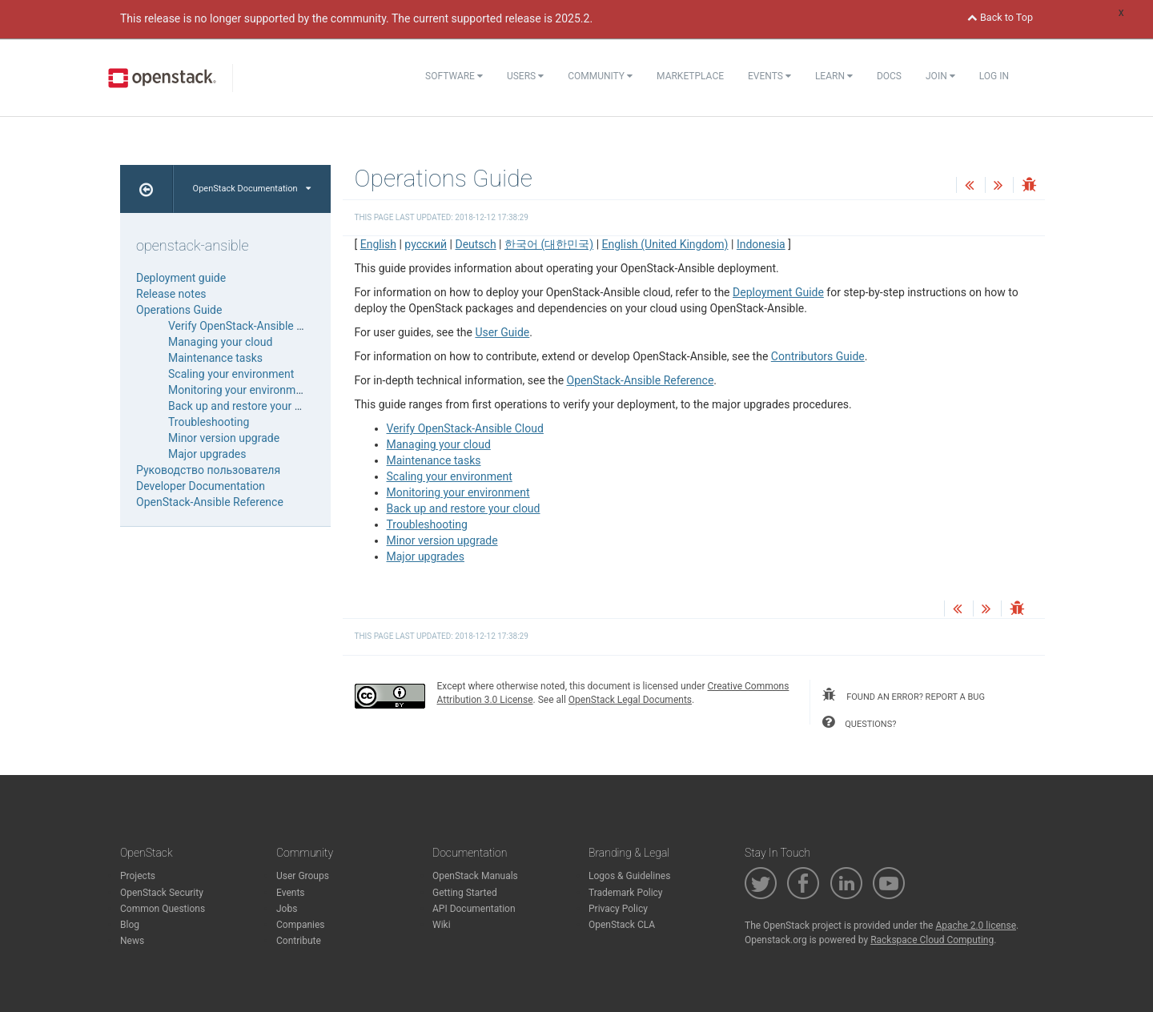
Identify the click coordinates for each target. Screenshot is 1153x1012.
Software (454, 76)
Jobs (286, 908)
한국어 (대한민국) (548, 244)
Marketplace (690, 76)
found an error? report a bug (903, 695)
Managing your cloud (439, 444)
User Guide (502, 332)
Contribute (298, 940)
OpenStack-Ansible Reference (640, 380)
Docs (889, 76)
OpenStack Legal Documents (630, 699)
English (378, 244)
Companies (300, 924)
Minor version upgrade (442, 540)
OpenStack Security (161, 892)
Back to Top (1000, 17)
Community (600, 76)
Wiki (441, 924)
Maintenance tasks (434, 460)
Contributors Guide (818, 356)
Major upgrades (425, 556)
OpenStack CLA (622, 924)
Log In (994, 76)
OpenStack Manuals (475, 875)
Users (525, 76)
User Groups (302, 875)
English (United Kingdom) (665, 244)
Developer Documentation (200, 486)
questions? (859, 722)
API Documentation (474, 908)
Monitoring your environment (458, 492)
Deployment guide (181, 277)
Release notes (171, 293)
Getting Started (464, 892)
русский (425, 244)
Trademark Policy (626, 892)
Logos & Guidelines (629, 875)
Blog (129, 924)
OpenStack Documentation (252, 188)
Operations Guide (179, 309)
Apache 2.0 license (975, 925)
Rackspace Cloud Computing (932, 940)
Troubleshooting (427, 524)
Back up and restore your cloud (463, 508)
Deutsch (475, 244)
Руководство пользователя (208, 470)
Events (769, 76)
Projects (137, 875)
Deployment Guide (778, 292)
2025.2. (574, 18)
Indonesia (761, 244)
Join (940, 76)
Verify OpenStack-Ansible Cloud (465, 428)
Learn (834, 76)
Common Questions (162, 908)
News (132, 940)
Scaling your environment (449, 476)
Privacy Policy (618, 908)
